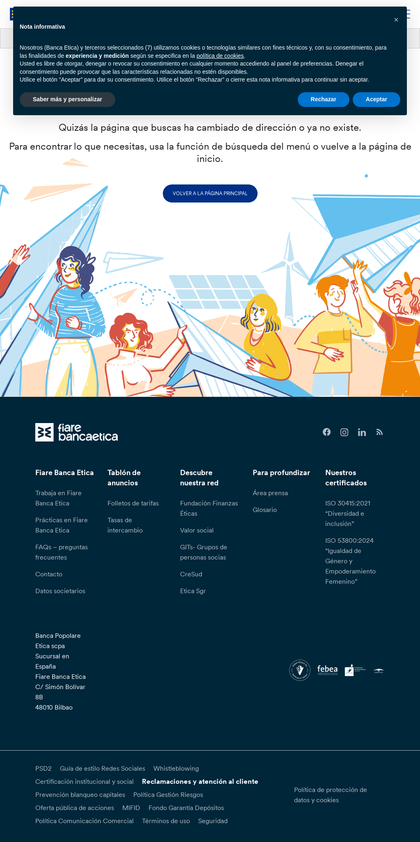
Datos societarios (60, 591)
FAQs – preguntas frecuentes (61, 552)
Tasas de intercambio (125, 525)
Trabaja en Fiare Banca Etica (58, 498)
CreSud (191, 574)
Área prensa (270, 493)
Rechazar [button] (323, 99)
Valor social (197, 530)
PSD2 (43, 768)
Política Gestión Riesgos (168, 794)
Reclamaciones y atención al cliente (200, 781)
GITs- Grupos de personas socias (203, 552)
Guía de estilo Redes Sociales (102, 768)
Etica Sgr (193, 591)
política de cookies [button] (220, 55)
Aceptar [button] (376, 99)
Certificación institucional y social (84, 781)
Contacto (48, 574)
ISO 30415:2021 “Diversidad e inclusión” (347, 513)
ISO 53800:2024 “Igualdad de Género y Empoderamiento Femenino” (350, 560)
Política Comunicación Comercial (84, 821)
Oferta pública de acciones (74, 807)
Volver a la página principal (210, 193)
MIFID (131, 807)
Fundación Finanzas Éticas (209, 508)
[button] (396, 19)
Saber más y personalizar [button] (67, 99)
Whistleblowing (176, 768)
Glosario (265, 509)
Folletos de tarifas (133, 503)
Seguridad (213, 821)
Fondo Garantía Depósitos (186, 807)
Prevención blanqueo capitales (80, 794)
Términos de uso (166, 821)
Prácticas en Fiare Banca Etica (61, 525)
